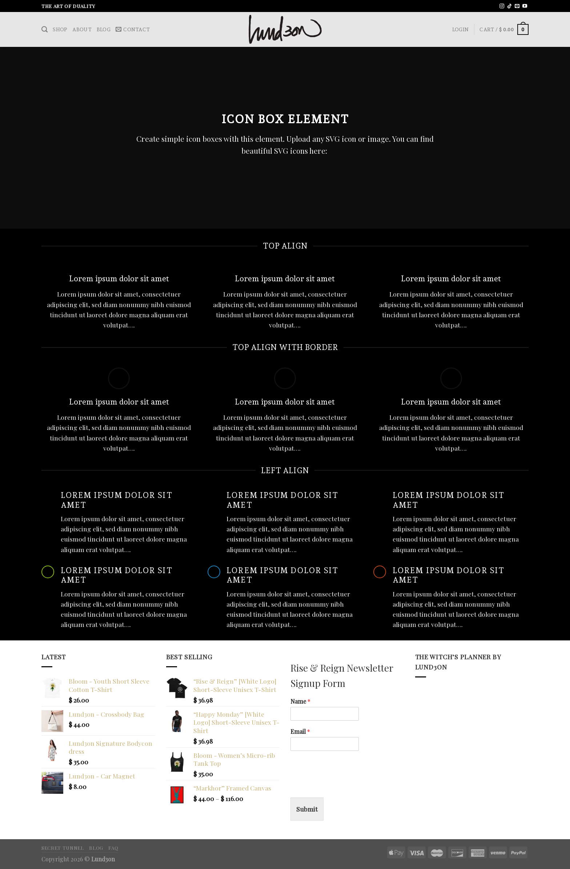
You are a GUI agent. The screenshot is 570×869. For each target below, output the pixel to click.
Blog (104, 29)
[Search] (44, 29)
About (81, 29)
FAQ (113, 847)
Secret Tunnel (62, 847)
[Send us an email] (517, 6)
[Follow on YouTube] (524, 6)
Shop (60, 29)
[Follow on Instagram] (501, 6)
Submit (307, 809)
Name (300, 701)
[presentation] (345, 785)
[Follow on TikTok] (509, 6)
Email (300, 731)
